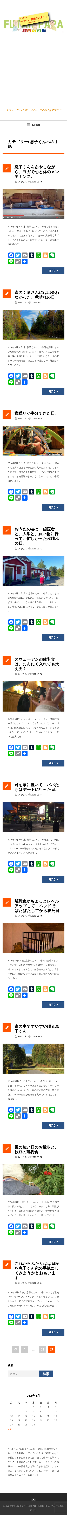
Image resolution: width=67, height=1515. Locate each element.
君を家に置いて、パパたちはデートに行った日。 (37, 787)
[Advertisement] (33, 73)
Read (54, 270)
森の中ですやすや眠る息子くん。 (37, 1029)
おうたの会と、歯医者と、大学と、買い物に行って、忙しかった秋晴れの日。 (37, 536)
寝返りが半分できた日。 (37, 413)
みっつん (22, 181)
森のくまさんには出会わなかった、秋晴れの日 (37, 295)
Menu (33, 124)
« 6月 (10, 1429)
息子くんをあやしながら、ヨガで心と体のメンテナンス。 (37, 171)
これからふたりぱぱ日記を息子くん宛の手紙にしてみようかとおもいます (37, 1270)
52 (42, 1349)
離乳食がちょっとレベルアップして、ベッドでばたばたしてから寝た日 (37, 905)
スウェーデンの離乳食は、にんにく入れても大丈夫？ (37, 663)
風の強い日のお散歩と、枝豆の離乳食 (37, 1149)
